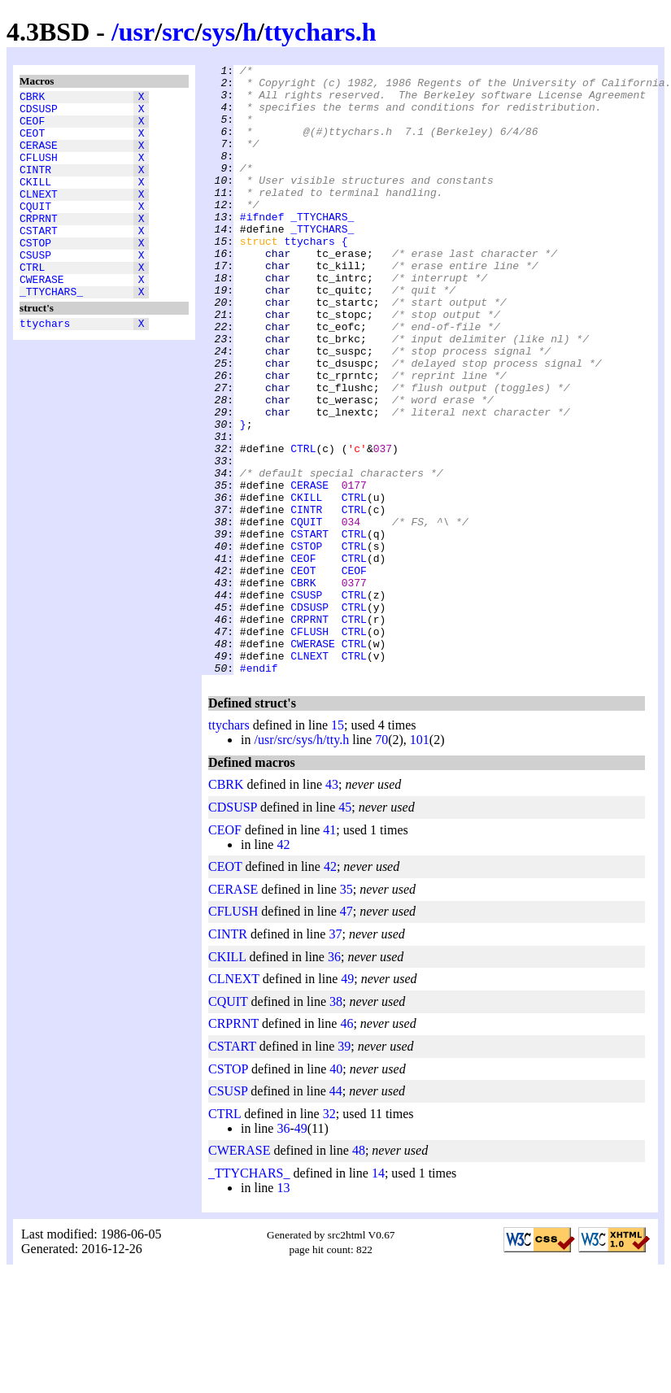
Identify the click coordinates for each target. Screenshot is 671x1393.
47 (346, 1033)
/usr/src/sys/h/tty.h (301, 861)
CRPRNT (39, 244)
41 (329, 952)
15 (337, 847)
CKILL (35, 201)
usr (137, 31)
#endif (259, 789)
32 (329, 1236)
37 (335, 1056)
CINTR (35, 186)
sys (218, 31)
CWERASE (42, 318)
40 (335, 1191)
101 (419, 861)
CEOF (32, 127)
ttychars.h (320, 31)
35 (346, 1011)
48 (358, 1272)
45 (344, 929)
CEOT (32, 142)
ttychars (45, 366)
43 (331, 906)
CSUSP (35, 288)
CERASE (39, 157)
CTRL (32, 303)
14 (378, 1295)
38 (335, 1123)
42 (283, 966)
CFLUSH (39, 171)
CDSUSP (39, 113)
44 (335, 1213)
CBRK (32, 98)
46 (346, 1145)
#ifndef (262, 248)
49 (347, 1101)
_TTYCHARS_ (51, 332)
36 (334, 1079)
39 (344, 1168)
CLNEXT (39, 215)
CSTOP (35, 274)
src (178, 31)
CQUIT (35, 230)
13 (283, 1310)
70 (381, 861)
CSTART (39, 259)
